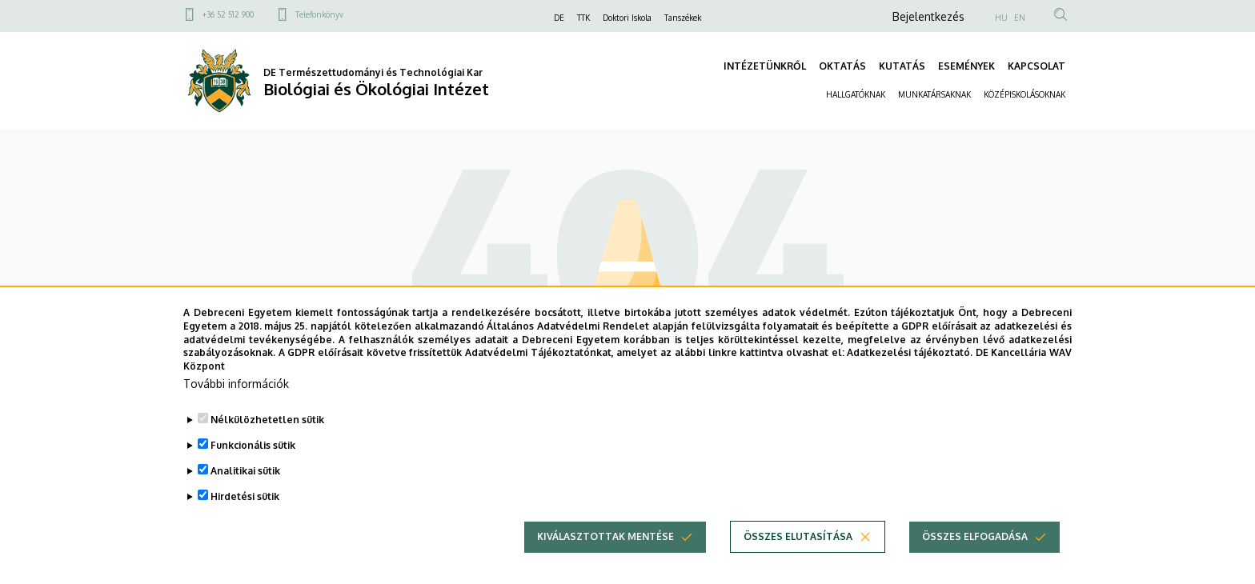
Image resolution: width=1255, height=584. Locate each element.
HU (1001, 17)
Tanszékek (682, 17)
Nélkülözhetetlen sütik (267, 428)
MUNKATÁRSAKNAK (934, 94)
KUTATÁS (902, 66)
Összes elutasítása (798, 545)
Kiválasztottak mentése (605, 545)
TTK (583, 17)
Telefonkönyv (319, 14)
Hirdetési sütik (245, 505)
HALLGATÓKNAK (855, 94)
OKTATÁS (842, 66)
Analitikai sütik (245, 480)
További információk (236, 392)
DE (559, 17)
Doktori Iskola (627, 17)
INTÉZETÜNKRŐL (765, 66)
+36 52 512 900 (228, 14)
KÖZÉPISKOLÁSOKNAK (1024, 94)
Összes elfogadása (975, 545)
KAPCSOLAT (1036, 66)
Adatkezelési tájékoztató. (909, 361)
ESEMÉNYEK (966, 66)
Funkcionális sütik (253, 454)
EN (1019, 17)
